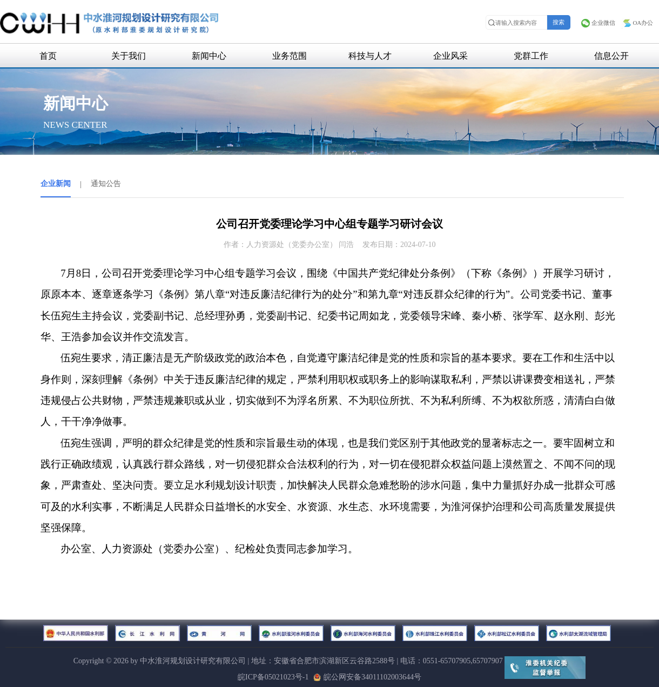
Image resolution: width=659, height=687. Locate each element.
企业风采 (450, 55)
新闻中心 (209, 55)
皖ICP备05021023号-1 (273, 677)
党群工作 (531, 55)
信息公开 (611, 55)
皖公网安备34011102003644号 (367, 677)
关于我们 (128, 55)
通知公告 (106, 184)
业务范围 (289, 55)
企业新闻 (56, 184)
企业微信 (598, 22)
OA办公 (637, 22)
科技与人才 (370, 55)
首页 (48, 55)
